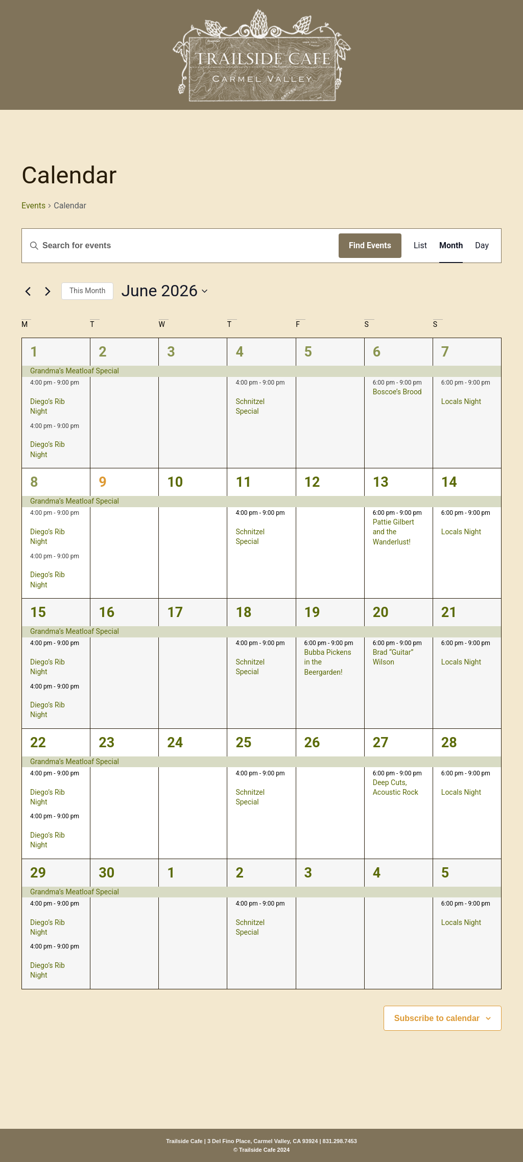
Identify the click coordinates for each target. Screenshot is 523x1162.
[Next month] (47, 291)
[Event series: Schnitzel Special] (239, 392)
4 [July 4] (377, 873)
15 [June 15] (38, 612)
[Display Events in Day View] (482, 246)
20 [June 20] (381, 612)
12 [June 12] (312, 482)
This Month (87, 291)
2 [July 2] (239, 873)
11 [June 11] (243, 482)
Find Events (370, 245)
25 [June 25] (243, 742)
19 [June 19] (312, 612)
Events (33, 205)
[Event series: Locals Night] (444, 392)
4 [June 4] (239, 352)
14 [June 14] (449, 482)
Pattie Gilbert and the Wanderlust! (393, 532)
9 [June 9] (103, 482)
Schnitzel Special (250, 406)
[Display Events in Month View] (451, 246)
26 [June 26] (312, 742)
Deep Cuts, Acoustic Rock (395, 787)
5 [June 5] (308, 352)
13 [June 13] (381, 482)
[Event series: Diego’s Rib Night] (33, 392)
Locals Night (461, 401)
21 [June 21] (449, 612)
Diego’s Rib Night (47, 406)
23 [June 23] (106, 742)
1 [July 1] (171, 873)
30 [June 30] (106, 873)
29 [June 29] (38, 873)
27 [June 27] (381, 742)
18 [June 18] (243, 612)
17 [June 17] (175, 612)
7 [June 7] (445, 352)
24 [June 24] (175, 742)
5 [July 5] (445, 873)
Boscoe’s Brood (397, 392)
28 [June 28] (449, 742)
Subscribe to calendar (437, 1018)
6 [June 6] (377, 352)
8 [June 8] (34, 482)
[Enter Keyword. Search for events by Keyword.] (180, 246)
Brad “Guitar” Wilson (393, 657)
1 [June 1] (34, 352)
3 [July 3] (308, 873)
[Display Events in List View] (420, 246)
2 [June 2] (103, 352)
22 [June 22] (38, 742)
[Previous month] (27, 291)
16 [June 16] (106, 612)
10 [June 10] (175, 482)
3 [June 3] (171, 352)
